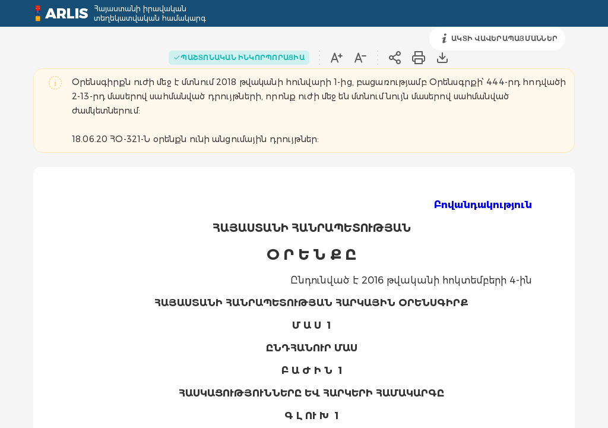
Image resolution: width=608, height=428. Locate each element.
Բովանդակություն (483, 204)
